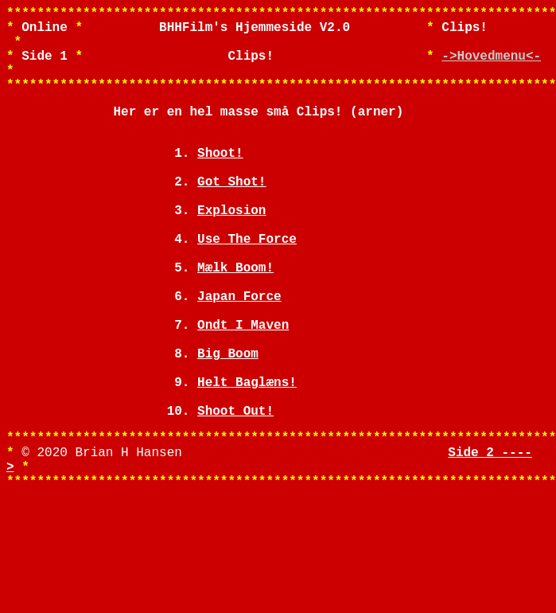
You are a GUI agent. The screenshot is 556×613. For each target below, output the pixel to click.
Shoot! (220, 180)
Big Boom (228, 426)
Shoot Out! (235, 496)
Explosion (231, 251)
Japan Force (239, 356)
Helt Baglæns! (247, 461)
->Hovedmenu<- (491, 67)
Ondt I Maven (243, 391)
